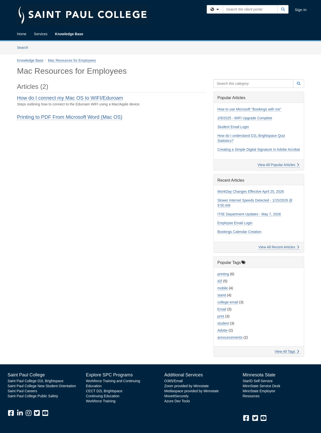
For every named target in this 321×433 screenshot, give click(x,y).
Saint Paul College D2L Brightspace (35, 381)
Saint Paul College (26, 374)
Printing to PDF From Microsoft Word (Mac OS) (70, 117)
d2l (220, 281)
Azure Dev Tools (177, 401)
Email (222, 309)
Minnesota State (259, 374)
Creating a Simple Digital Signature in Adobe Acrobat (259, 149)
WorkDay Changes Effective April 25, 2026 (251, 191)
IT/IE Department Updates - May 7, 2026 (249, 214)
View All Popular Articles (278, 165)
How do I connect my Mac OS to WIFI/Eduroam (70, 98)
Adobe (223, 330)
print (221, 316)
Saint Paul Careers (22, 391)
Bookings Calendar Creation (240, 232)
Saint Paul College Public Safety (33, 396)
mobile (223, 288)
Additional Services (183, 374)
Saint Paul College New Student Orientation (42, 386)
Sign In (301, 10)
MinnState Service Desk (261, 386)
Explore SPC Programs (109, 374)
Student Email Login (233, 127)
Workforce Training (100, 401)
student (223, 323)
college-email (228, 302)
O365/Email (173, 381)
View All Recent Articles (279, 247)
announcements (230, 337)
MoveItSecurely (176, 396)
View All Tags (287, 351)
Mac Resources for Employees (72, 60)
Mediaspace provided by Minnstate (191, 391)
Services (41, 34)
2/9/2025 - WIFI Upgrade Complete (245, 118)
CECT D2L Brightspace (104, 391)
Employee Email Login (235, 223)
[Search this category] (253, 83)
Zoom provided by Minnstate (186, 386)
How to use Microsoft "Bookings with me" (249, 109)
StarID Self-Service (258, 381)
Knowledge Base (69, 34)
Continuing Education (102, 396)
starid (222, 295)
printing (223, 274)
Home (21, 34)
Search (24, 47)
